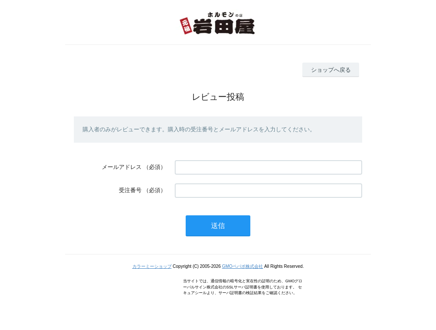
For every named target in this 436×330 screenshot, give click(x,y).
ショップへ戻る (331, 70)
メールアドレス (122, 167)
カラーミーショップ (152, 266)
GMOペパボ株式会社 (242, 266)
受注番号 (130, 190)
